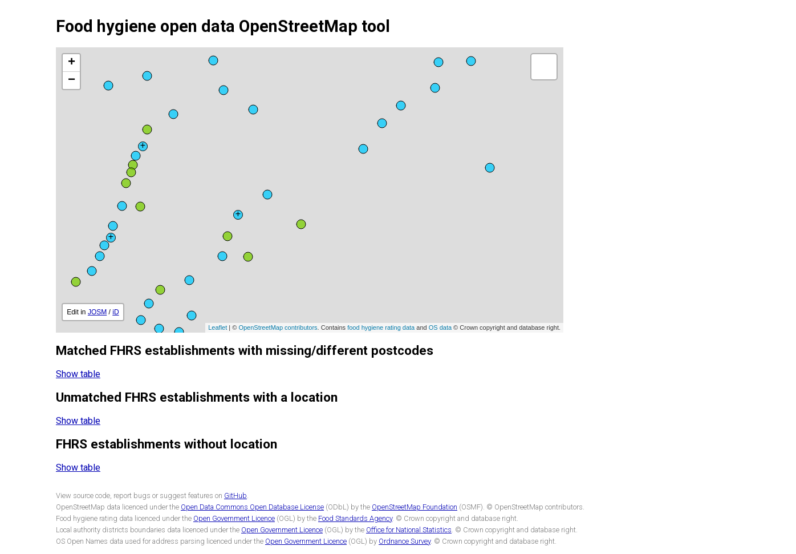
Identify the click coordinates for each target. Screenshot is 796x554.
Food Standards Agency (355, 518)
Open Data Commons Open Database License (252, 507)
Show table (78, 374)
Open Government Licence (234, 518)
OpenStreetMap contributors (277, 327)
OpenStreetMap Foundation (414, 507)
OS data (440, 327)
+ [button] (71, 62)
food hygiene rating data (381, 327)
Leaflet (217, 327)
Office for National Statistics (409, 529)
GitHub (235, 495)
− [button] (71, 80)
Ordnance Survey (405, 541)
